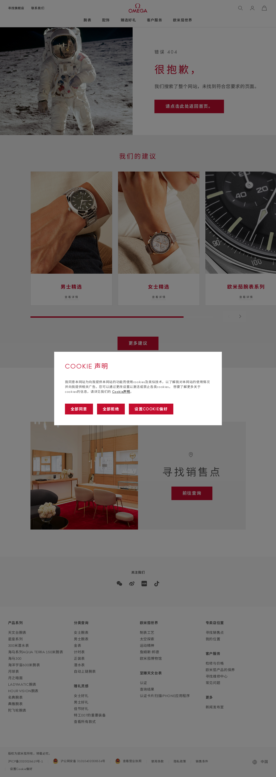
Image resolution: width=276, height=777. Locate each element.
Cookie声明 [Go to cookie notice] (121, 392)
